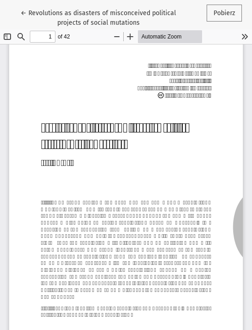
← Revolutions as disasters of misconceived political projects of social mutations (98, 17)
